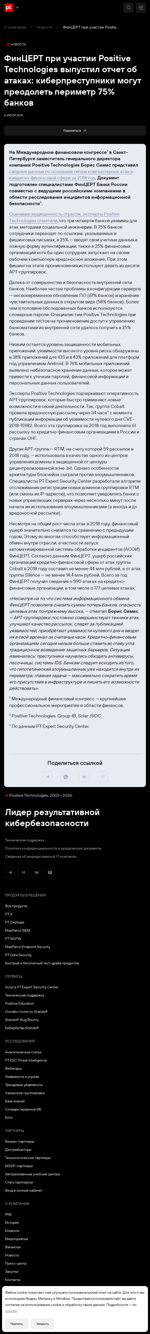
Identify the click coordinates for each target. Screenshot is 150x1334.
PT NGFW (13, 938)
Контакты (12, 1279)
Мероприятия (16, 1239)
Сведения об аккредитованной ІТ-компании (41, 856)
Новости (45, 27)
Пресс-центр (16, 1263)
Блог (9, 1117)
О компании (15, 27)
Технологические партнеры (28, 1157)
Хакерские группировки (25, 1093)
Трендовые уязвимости (24, 1084)
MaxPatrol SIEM (17, 930)
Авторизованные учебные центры (32, 1174)
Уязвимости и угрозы (22, 1076)
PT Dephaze (14, 922)
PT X (8, 914)
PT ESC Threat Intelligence (26, 1060)
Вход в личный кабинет (24, 1190)
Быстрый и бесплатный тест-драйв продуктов (42, 963)
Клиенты (12, 1230)
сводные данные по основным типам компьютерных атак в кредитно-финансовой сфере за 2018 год (71, 174)
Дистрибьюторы (18, 1149)
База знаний (15, 1101)
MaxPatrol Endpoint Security (27, 946)
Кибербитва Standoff (22, 1028)
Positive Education (19, 1003)
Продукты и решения (25, 895)
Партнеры (14, 1130)
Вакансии (13, 1247)
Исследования (20, 1041)
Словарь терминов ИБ (23, 1109)
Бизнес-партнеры (19, 1141)
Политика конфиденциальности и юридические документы (53, 848)
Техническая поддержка (24, 840)
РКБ (8, 1214)
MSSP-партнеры (19, 1166)
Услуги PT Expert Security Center (31, 987)
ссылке (11, 1310)
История (12, 1222)
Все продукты (16, 906)
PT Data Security (18, 955)
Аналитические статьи (23, 1052)
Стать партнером (19, 1182)
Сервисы (13, 976)
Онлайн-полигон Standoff (26, 1011)
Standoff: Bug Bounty (22, 1019)
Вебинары (13, 1068)
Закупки (11, 1271)
